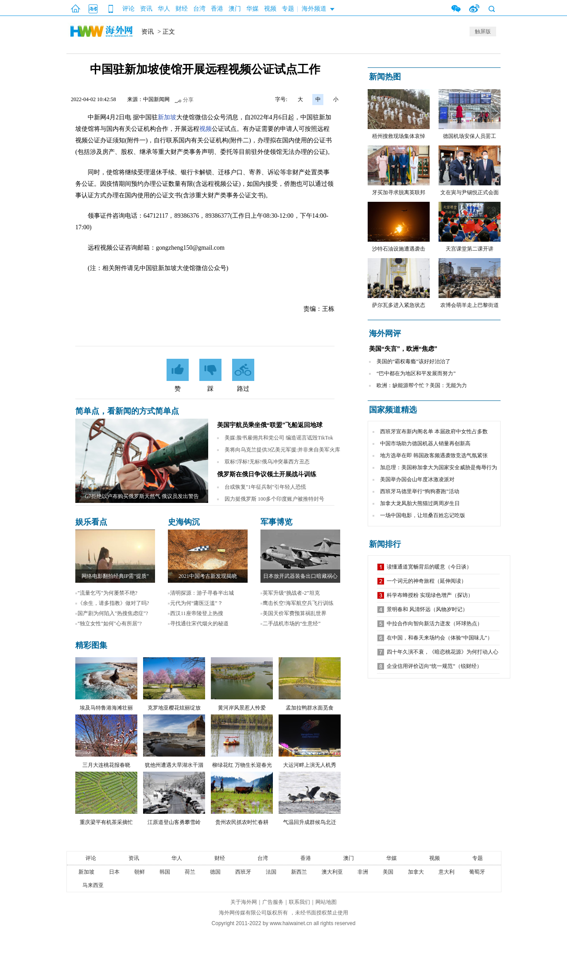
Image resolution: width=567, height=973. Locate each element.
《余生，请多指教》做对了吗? (113, 603)
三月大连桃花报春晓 (106, 765)
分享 (188, 100)
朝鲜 (139, 872)
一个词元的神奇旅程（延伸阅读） (426, 581)
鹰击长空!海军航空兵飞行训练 (298, 603)
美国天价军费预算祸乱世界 (294, 613)
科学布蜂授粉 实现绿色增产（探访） (430, 595)
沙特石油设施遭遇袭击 (398, 249)
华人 (164, 8)
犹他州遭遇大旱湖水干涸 (174, 765)
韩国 (164, 872)
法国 (271, 872)
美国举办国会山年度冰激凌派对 (417, 479)
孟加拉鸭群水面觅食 (310, 708)
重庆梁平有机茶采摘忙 (106, 822)
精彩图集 (91, 645)
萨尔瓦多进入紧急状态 (398, 305)
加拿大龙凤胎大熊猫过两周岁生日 (420, 503)
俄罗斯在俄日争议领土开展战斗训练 (266, 474)
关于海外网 (243, 902)
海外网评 (385, 333)
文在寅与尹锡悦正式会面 (469, 192)
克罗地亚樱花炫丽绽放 (174, 708)
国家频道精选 (393, 409)
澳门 (235, 8)
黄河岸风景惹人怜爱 (242, 708)
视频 (270, 8)
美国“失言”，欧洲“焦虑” (403, 348)
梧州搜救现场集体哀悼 (398, 136)
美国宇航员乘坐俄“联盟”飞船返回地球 (269, 425)
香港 (217, 8)
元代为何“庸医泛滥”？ (196, 603)
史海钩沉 (184, 522)
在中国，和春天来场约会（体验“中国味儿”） (440, 638)
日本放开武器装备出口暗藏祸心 (300, 576)
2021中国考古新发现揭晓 (208, 576)
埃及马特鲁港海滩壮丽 (106, 708)
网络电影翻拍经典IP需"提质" (115, 576)
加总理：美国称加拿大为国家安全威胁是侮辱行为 (438, 467)
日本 (114, 872)
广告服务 (273, 902)
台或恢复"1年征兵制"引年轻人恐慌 (265, 487)
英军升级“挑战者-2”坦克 (291, 593)
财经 (181, 8)
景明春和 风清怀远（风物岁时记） (427, 609)
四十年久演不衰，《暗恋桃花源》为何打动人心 (442, 652)
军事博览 (276, 522)
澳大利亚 (332, 872)
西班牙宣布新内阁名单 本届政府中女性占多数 (434, 431)
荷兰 (190, 872)
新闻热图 (385, 76)
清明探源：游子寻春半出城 (202, 593)
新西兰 (299, 872)
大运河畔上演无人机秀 (309, 765)
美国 (388, 872)
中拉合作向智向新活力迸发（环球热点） (434, 623)
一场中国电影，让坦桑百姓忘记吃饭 (422, 515)
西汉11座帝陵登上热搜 (196, 613)
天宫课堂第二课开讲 (469, 249)
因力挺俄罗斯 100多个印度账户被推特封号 (274, 499)
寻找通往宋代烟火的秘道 (199, 623)
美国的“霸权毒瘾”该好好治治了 (413, 361)
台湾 (199, 8)
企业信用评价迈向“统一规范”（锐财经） (434, 666)
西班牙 (243, 872)
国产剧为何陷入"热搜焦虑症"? (113, 613)
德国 (215, 872)
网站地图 (326, 902)
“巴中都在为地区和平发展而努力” (416, 373)
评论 (128, 8)
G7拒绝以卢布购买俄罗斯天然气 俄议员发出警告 (142, 496)
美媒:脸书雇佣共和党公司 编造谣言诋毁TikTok (279, 438)
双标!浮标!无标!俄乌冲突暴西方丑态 (267, 462)
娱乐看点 (91, 522)
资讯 (146, 8)
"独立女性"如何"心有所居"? (110, 623)
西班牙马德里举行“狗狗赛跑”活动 (419, 491)
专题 (288, 8)
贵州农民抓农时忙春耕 (241, 822)
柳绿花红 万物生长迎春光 (242, 765)
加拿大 (416, 872)
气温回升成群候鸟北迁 (309, 822)
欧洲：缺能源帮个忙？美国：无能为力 (422, 385)
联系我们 (299, 902)
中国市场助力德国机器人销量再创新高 (425, 443)
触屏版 (483, 31)
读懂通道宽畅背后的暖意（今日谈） (429, 567)
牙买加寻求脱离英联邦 (398, 192)
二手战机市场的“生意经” (292, 623)
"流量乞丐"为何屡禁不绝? (107, 593)
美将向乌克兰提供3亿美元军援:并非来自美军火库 (282, 450)
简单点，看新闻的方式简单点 (127, 411)
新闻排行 (385, 544)
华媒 (252, 8)
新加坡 (167, 117)
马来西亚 (93, 885)
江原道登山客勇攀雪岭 (174, 822)
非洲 (362, 872)
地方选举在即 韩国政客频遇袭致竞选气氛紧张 (434, 455)
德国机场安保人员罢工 (469, 136)
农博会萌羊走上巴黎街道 (469, 305)
